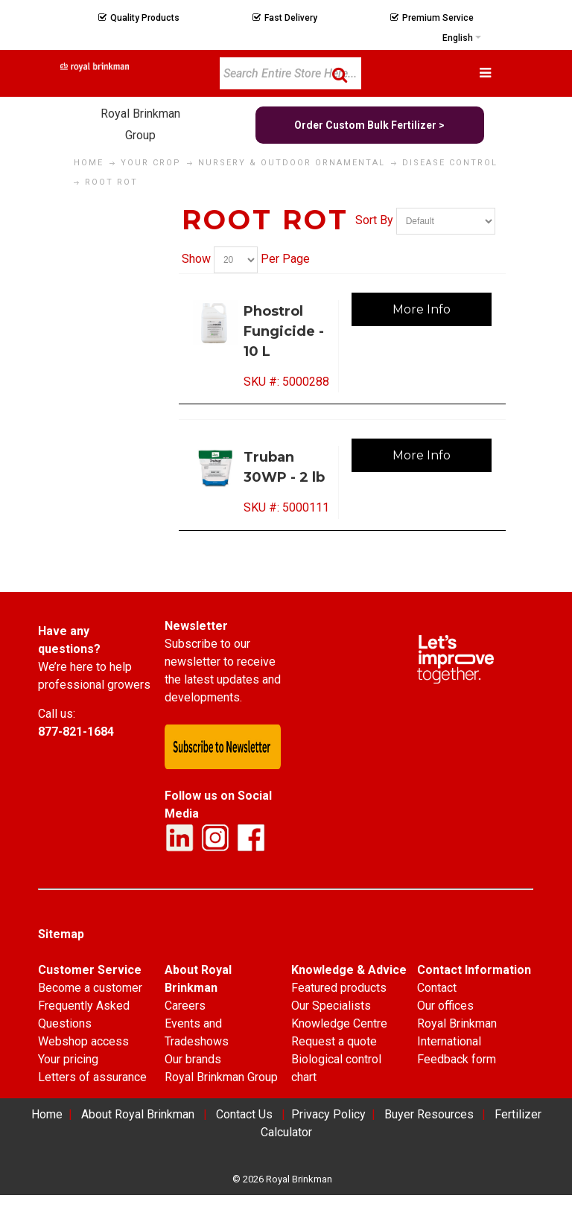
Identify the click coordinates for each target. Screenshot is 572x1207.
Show (196, 259)
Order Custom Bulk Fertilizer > (369, 125)
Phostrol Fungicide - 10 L (284, 331)
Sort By (374, 220)
